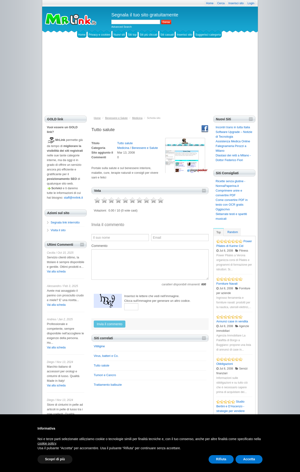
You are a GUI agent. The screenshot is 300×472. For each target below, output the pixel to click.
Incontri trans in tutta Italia (233, 127)
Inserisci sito (236, 3)
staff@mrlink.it (73, 197)
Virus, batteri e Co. (106, 356)
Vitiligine (99, 346)
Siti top (132, 34)
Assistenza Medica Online (233, 141)
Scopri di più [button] (55, 459)
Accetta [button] (249, 459)
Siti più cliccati (148, 34)
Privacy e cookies (99, 34)
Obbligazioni (224, 364)
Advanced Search (121, 26)
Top (218, 232)
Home (210, 3)
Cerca (221, 3)
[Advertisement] (150, 80)
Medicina (123, 148)
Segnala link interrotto (65, 222)
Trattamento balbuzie (108, 384)
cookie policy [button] (47, 443)
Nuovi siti (119, 34)
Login (251, 3)
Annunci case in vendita (232, 321)
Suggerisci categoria (208, 34)
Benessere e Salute (145, 148)
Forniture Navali (226, 283)
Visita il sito (58, 230)
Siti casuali (167, 34)
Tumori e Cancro (105, 375)
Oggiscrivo (223, 209)
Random (232, 232)
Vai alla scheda (56, 271)
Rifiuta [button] (221, 459)
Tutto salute (125, 143)
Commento (99, 246)
